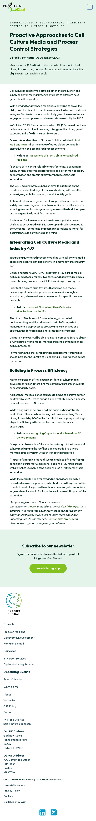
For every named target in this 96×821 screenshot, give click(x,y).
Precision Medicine (14, 631)
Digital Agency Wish (14, 801)
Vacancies (9, 700)
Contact (8, 712)
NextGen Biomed (13, 643)
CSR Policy (9, 706)
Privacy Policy (11, 790)
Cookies (8, 796)
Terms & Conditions (14, 785)
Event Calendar (12, 679)
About (7, 694)
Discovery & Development (18, 637)
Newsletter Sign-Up (48, 568)
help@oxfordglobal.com (17, 724)
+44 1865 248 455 (13, 719)
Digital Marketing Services (19, 664)
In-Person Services (14, 658)
